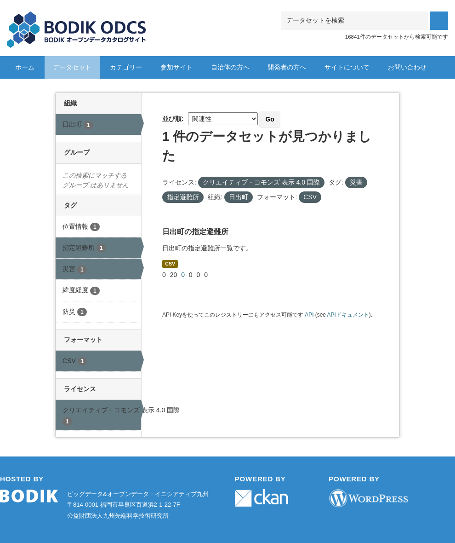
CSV (170, 263)
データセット (72, 67)
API (309, 315)
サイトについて (347, 67)
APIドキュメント (348, 315)
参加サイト (176, 67)
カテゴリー (126, 67)
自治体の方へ (230, 67)
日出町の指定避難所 (195, 232)
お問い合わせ (407, 67)
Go (269, 119)
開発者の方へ (286, 67)
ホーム (24, 67)
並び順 (172, 118)
